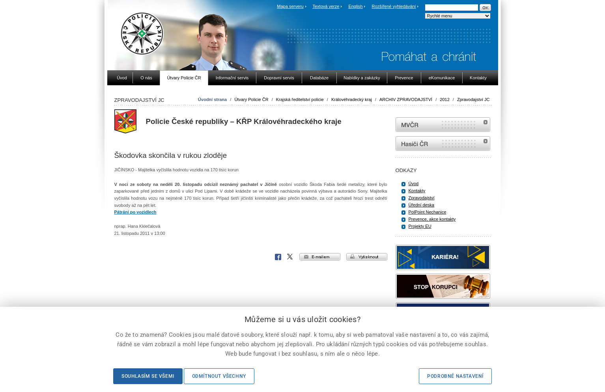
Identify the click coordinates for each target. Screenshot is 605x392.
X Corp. (290, 257)
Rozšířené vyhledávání (394, 6)
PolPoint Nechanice (427, 212)
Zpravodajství (422, 197)
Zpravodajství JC (473, 99)
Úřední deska (421, 205)
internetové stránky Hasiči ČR (443, 143)
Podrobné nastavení (455, 376)
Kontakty (417, 190)
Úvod (414, 183)
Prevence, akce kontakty (432, 219)
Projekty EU (420, 226)
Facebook (278, 257)
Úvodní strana (212, 99)
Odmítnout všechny (219, 376)
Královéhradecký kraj (351, 99)
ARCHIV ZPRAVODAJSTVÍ (405, 99)
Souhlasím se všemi (147, 376)
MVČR (443, 124)
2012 (444, 99)
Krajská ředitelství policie (300, 99)
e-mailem (319, 257)
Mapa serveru (290, 6)
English (355, 6)
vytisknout (366, 257)
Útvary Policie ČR (251, 99)
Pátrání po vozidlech (135, 212)
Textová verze (325, 6)
